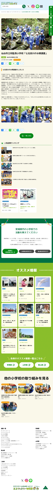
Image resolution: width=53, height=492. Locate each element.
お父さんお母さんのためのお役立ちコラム (11, 444)
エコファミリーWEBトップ (6, 11)
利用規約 (3, 470)
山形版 (25, 365)
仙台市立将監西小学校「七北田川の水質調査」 (30, 11)
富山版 (40, 365)
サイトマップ (4, 469)
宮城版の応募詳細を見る (9, 251)
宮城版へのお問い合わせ (42, 437)
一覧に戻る (27, 136)
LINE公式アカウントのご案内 (8, 464)
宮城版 (9, 365)
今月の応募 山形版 (40, 445)
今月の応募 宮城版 (40, 432)
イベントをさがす (5, 447)
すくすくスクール (16, 11)
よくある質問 (4, 467)
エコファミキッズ (5, 432)
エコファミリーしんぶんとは (8, 465)
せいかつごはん (5, 437)
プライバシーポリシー (6, 475)
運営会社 (3, 474)
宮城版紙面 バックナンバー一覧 (43, 431)
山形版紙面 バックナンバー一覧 (43, 443)
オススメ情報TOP (40, 436)
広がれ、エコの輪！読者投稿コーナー (10, 441)
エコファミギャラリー (6, 445)
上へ (45, 487)
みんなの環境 (4, 434)
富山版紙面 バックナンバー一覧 (9, 453)
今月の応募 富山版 (6, 454)
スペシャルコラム (5, 442)
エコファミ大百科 (5, 439)
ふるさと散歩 (4, 436)
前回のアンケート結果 (41, 434)
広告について (4, 472)
